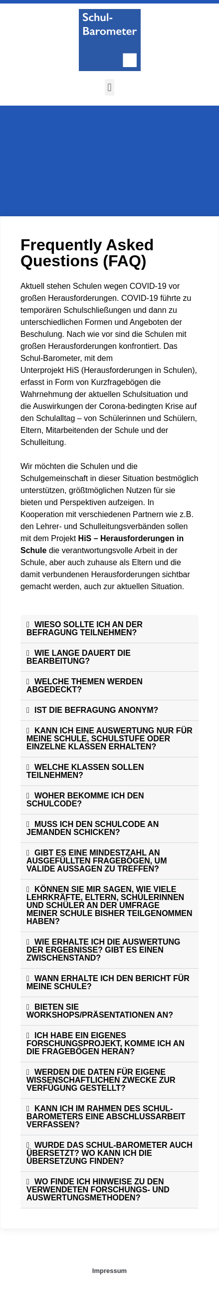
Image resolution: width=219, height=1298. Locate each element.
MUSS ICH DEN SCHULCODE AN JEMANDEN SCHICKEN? (92, 828)
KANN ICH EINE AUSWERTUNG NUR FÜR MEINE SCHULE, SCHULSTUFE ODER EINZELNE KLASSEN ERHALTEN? (109, 738)
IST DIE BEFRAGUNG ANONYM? (96, 710)
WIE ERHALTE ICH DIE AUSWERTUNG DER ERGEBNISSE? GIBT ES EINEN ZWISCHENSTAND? (103, 950)
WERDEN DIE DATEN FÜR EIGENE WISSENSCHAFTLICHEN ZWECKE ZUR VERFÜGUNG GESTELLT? (101, 1080)
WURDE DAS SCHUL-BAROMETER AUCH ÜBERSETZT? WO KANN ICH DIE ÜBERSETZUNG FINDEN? (109, 1153)
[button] (109, 87)
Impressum (109, 1270)
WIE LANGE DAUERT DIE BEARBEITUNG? (78, 657)
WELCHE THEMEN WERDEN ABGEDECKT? (84, 685)
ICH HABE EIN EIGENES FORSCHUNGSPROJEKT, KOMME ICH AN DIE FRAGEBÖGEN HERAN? (105, 1043)
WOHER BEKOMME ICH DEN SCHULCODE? (85, 799)
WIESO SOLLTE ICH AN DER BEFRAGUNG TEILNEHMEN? (84, 628)
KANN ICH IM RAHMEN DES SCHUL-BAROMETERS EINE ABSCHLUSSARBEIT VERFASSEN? (106, 1116)
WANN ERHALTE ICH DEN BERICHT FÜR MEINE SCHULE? (108, 982)
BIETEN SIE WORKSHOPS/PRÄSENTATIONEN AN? (99, 1011)
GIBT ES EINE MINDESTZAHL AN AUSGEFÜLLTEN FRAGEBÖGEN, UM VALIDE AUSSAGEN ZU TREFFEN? (96, 860)
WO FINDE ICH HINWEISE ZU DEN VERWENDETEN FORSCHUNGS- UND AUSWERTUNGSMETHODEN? (98, 1189)
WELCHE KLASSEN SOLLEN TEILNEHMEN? (85, 771)
